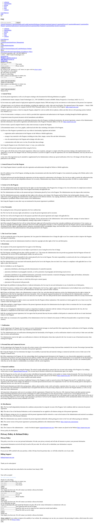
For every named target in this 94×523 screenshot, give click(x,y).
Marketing (8, 45)
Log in (2, 12)
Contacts (14, 51)
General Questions (6, 48)
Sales (11, 42)
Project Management (18, 42)
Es (1, 14)
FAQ (5, 6)
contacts (6, 10)
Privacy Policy (28, 51)
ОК (2, 521)
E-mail (18, 495)
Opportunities (4, 51)
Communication (5, 42)
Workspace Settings (26, 48)
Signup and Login (16, 48)
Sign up (6, 12)
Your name (19, 64)
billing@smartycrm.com (7, 457)
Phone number (20, 66)
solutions (6, 2)
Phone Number (20, 496)
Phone (17, 510)
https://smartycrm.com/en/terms (69, 421)
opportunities (7, 3)
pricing (6, 5)
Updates (3, 45)
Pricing (10, 51)
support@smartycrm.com (20, 371)
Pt (2, 14)
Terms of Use (20, 51)
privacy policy (38, 69)
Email (17, 508)
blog (5, 8)
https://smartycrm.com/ (72, 107)
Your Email (19, 485)
